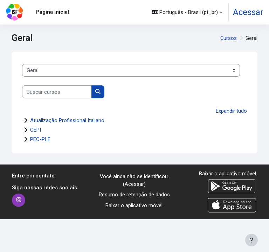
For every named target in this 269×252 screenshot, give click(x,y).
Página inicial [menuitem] (52, 12)
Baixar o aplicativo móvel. (134, 205)
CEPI (35, 130)
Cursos (228, 38)
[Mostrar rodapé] (251, 240)
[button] (187, 12)
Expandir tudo (231, 111)
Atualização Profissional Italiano (67, 120)
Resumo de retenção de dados (134, 194)
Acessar (248, 12)
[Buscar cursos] (57, 91)
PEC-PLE (40, 139)
